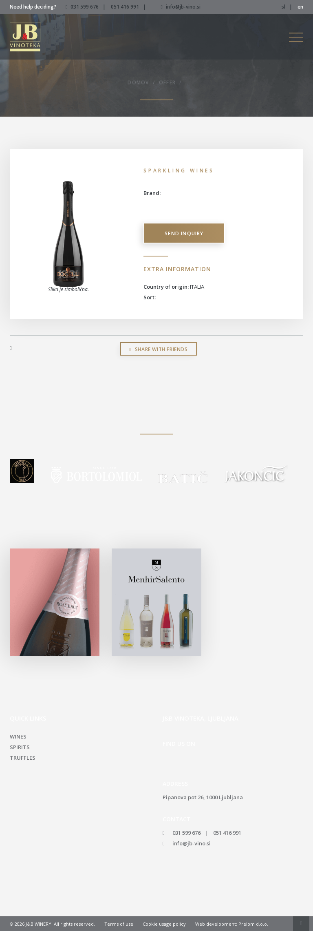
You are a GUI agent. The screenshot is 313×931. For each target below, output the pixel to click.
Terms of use (118, 924)
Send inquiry (184, 233)
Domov (138, 83)
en (300, 6)
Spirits (20, 747)
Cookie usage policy (164, 924)
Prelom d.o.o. (253, 924)
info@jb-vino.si (180, 6)
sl (283, 6)
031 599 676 (85, 6)
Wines (18, 736)
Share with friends (158, 349)
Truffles (22, 757)
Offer (167, 83)
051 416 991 (125, 6)
